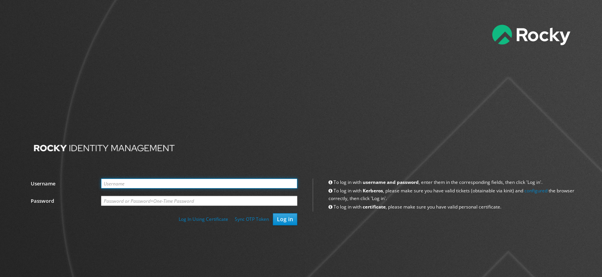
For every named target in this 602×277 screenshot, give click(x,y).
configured (535, 190)
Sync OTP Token (252, 219)
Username (43, 183)
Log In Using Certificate (203, 219)
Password (42, 200)
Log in (285, 219)
